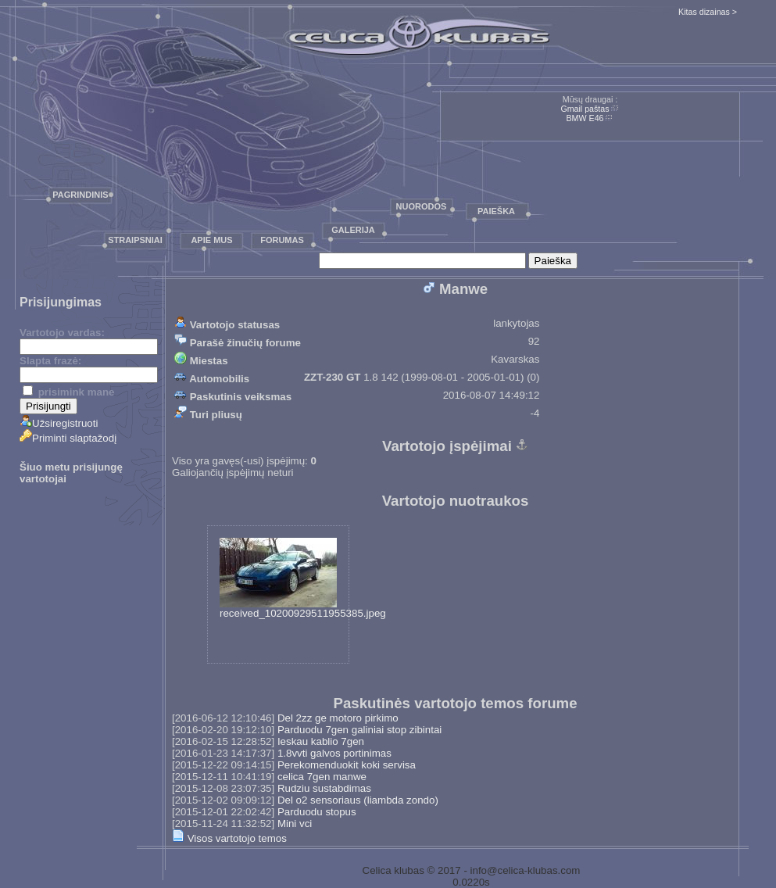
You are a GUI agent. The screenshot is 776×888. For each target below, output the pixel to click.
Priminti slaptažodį (68, 438)
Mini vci (294, 823)
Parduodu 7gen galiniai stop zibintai (359, 730)
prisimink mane (68, 392)
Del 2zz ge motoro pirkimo (338, 718)
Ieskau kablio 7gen (320, 741)
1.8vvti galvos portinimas (334, 753)
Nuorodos (421, 206)
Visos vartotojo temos (229, 838)
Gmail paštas (584, 108)
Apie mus (211, 240)
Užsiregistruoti (59, 423)
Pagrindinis (80, 194)
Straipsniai (135, 240)
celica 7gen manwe (322, 776)
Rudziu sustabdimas (324, 788)
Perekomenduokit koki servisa (346, 765)
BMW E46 (585, 118)
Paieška (496, 211)
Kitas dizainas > (707, 11)
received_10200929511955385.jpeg (303, 578)
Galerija (353, 230)
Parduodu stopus (316, 812)
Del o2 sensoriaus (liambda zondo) (357, 800)
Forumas (282, 240)
